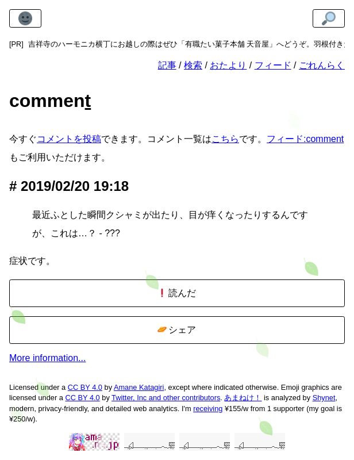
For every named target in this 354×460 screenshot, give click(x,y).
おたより (228, 65)
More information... (47, 358)
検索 (193, 65)
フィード (273, 65)
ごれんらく (322, 65)
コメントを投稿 (69, 139)
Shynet (324, 397)
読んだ (176, 293)
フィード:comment (305, 139)
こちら (225, 139)
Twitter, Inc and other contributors (165, 397)
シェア (176, 330)
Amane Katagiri (139, 387)
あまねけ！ (242, 397)
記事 (167, 65)
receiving (207, 408)
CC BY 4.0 (85, 387)
